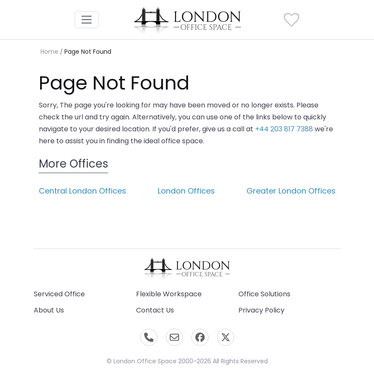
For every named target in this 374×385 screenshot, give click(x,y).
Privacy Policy (261, 310)
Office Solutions (264, 294)
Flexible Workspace (169, 294)
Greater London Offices (291, 190)
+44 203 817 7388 (284, 129)
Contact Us (155, 310)
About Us (49, 310)
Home (49, 51)
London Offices (186, 190)
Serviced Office (59, 294)
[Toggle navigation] (87, 19)
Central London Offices (82, 190)
